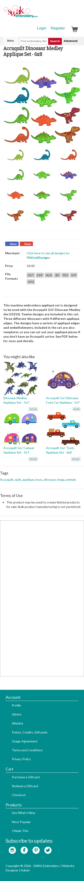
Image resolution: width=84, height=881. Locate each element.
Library (16, 714)
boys (39, 479)
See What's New (23, 813)
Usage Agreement (25, 741)
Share (13, 244)
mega (61, 479)
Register (58, 28)
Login (41, 28)
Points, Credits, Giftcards (29, 732)
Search (55, 41)
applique (28, 479)
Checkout (19, 795)
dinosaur (50, 479)
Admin (25, 870)
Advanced (71, 41)
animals (71, 479)
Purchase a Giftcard (26, 777)
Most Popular (21, 822)
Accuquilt (6, 479)
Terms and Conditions (27, 750)
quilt (18, 479)
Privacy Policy (21, 759)
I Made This (20, 831)
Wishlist (17, 723)
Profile (16, 705)
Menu (10, 40)
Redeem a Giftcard (25, 786)
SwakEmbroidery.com (37, 13)
